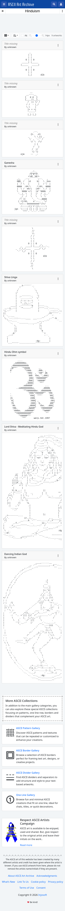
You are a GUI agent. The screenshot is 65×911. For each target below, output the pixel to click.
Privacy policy (55, 881)
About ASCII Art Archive (21, 875)
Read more (26, 845)
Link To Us (23, 881)
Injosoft (42, 895)
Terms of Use (26, 887)
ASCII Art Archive (21, 4)
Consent (41, 887)
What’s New (8, 881)
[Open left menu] (4, 4)
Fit (26, 35)
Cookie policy (38, 881)
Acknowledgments (47, 875)
